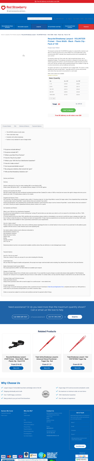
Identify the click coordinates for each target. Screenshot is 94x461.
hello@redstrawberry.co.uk (53, 424)
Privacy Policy (27, 416)
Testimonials (27, 404)
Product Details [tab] (7, 115)
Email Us (75, 306)
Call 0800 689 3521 (20, 306)
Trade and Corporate (6, 402)
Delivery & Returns (28, 411)
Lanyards (7, 24)
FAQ (25, 409)
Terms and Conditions (29, 413)
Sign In (69, 8)
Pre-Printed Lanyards (16, 24)
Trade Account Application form (56, 276)
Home (2, 24)
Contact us (89, 8)
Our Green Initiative (28, 425)
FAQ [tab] (15, 115)
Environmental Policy (29, 420)
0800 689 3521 (59, 8)
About (25, 402)
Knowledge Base (28, 422)
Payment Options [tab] (36, 115)
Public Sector (4, 404)
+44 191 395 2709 (54, 306)
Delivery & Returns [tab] (24, 115)
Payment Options (28, 418)
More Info (16, 357)
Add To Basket (68, 99)
